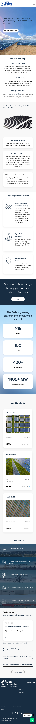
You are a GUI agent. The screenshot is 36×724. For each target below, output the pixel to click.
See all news (18, 672)
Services (3, 700)
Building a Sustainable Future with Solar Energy (17, 665)
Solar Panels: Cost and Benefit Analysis (15, 643)
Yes (18, 299)
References (15, 700)
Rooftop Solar (4, 703)
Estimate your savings (10, 31)
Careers (3, 706)
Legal (2, 709)
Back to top (31, 682)
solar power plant (15, 94)
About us (21, 692)
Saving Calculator (17, 706)
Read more (9, 638)
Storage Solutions (17, 703)
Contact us (21, 689)
